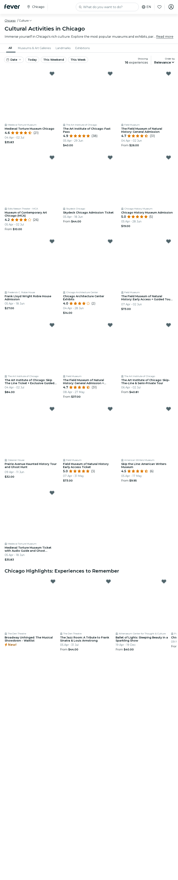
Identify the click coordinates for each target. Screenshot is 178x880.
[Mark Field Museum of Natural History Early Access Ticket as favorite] (110, 408)
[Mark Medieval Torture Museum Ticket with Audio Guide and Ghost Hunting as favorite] (52, 492)
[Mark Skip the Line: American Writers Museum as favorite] (168, 408)
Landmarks (63, 48)
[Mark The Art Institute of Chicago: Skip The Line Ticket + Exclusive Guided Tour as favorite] (52, 325)
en (146, 7)
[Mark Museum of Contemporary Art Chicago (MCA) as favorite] (52, 157)
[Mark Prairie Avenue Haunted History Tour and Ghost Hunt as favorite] (52, 408)
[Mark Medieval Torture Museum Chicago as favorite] (52, 73)
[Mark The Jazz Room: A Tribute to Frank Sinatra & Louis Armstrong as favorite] (108, 581)
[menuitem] (10, 48)
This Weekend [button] (53, 59)
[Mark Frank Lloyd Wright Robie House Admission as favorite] (52, 241)
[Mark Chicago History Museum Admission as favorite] (168, 157)
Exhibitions (82, 48)
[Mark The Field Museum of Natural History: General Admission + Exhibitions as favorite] (110, 325)
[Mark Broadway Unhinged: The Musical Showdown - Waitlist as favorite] (52, 581)
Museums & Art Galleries (34, 48)
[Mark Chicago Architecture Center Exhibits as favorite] (110, 241)
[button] (25, 21)
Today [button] (32, 59)
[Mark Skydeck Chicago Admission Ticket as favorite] (110, 157)
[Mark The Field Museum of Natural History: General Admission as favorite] (168, 73)
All (10, 48)
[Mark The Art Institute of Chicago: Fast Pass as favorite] (110, 73)
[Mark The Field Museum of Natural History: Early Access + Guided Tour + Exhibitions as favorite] (168, 241)
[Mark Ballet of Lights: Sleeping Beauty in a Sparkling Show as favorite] (163, 581)
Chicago (10, 20)
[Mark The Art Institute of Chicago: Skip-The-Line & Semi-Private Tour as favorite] (168, 325)
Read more (164, 36)
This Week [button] (78, 59)
